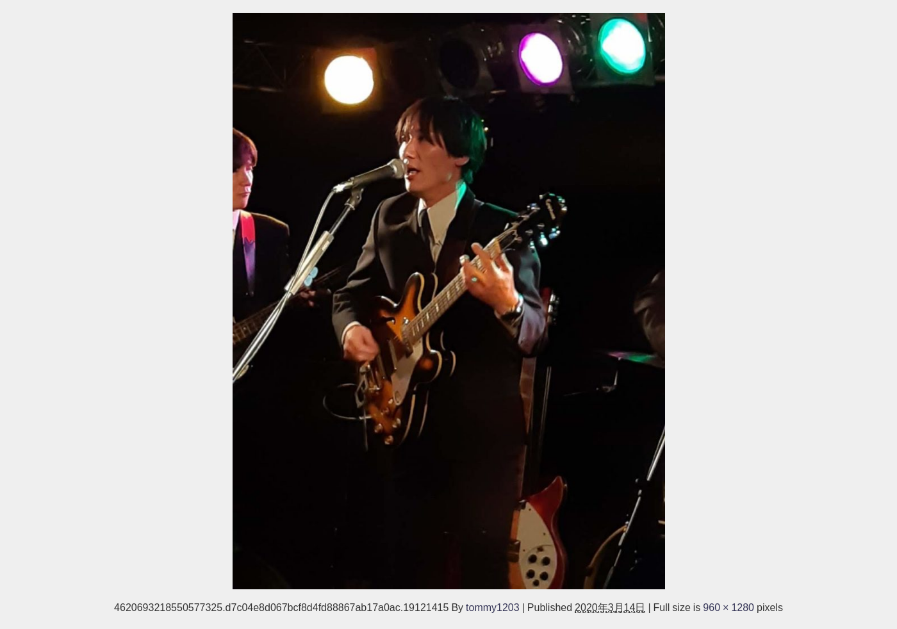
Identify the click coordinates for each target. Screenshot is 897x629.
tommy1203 (493, 607)
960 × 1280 (728, 607)
